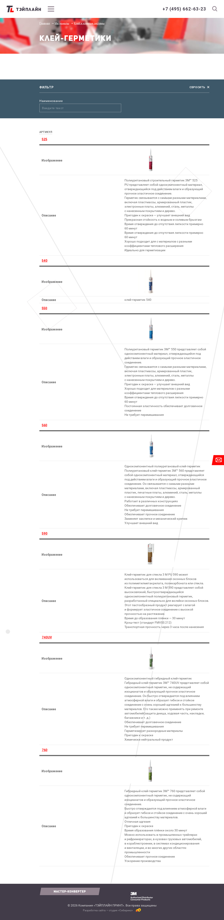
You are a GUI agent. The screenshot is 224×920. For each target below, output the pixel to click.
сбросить (197, 87)
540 (44, 261)
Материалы (62, 23)
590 (44, 533)
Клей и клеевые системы (89, 23)
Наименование (51, 101)
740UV (47, 637)
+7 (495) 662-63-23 (184, 9)
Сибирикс (125, 910)
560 (44, 425)
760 (44, 750)
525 (44, 139)
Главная (44, 23)
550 (44, 308)
